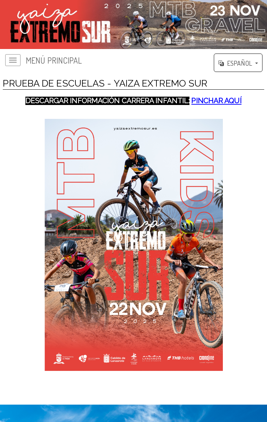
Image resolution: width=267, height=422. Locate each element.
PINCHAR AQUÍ (216, 101)
